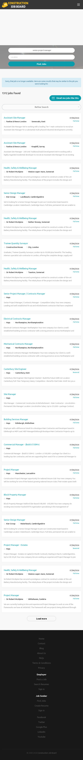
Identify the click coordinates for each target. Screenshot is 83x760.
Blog (41, 648)
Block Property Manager (15, 494)
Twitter (41, 722)
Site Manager (10, 394)
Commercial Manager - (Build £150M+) (21, 444)
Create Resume (41, 705)
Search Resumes (41, 684)
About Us (41, 653)
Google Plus (41, 727)
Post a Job (41, 679)
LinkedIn (41, 732)
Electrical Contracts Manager (17, 318)
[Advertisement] (41, 27)
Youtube (41, 736)
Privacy (41, 668)
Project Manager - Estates (16, 545)
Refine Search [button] (41, 107)
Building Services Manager (16, 419)
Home (41, 638)
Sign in (41, 689)
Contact (41, 643)
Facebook (41, 717)
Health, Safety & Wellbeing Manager (20, 168)
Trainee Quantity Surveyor (16, 243)
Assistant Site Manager (14, 117)
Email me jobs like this (67, 98)
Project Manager (11, 469)
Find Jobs (41, 64)
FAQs (41, 658)
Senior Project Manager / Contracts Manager (24, 293)
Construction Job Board (47, 753)
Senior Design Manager (14, 193)
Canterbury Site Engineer (15, 369)
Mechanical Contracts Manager (18, 344)
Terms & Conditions (41, 663)
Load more (41, 618)
